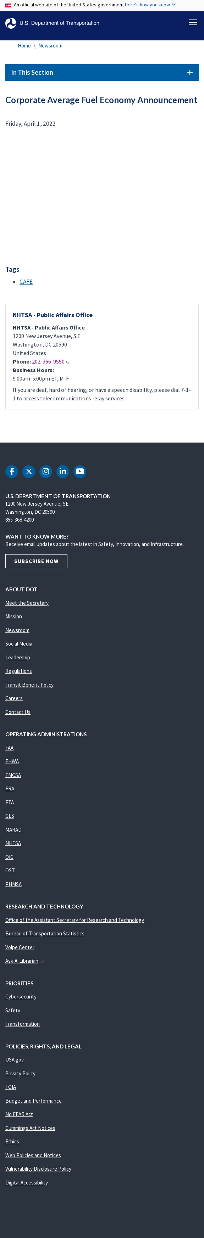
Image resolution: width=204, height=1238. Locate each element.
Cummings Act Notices (30, 1128)
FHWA (12, 761)
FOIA (10, 1087)
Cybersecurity (21, 996)
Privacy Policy (20, 1073)
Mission (13, 616)
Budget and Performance (33, 1100)
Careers (14, 698)
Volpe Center (19, 947)
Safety (12, 1010)
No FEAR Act (19, 1114)
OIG (9, 857)
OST (10, 870)
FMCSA (13, 775)
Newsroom (50, 45)
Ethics (12, 1141)
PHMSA (13, 884)
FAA (9, 747)
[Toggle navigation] (193, 22)
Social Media (18, 643)
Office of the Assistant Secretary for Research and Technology (74, 920)
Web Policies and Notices (33, 1155)
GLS (9, 815)
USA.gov (14, 1059)
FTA (9, 802)
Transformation (22, 1023)
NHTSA (13, 843)
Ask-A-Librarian (25, 960)
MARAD (13, 829)
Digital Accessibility (26, 1182)
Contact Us (18, 712)
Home (24, 45)
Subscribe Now (36, 561)
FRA (9, 788)
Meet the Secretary (27, 603)
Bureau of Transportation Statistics (44, 933)
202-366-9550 (50, 361)
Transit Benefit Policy (29, 684)
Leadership (17, 657)
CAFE (26, 282)
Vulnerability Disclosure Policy (38, 1168)
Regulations (18, 671)
